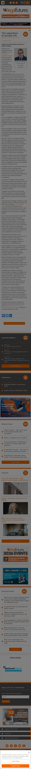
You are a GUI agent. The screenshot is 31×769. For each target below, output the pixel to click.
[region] (15, 759)
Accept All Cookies (15, 766)
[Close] (29, 752)
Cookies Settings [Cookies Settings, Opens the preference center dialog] (15, 761)
